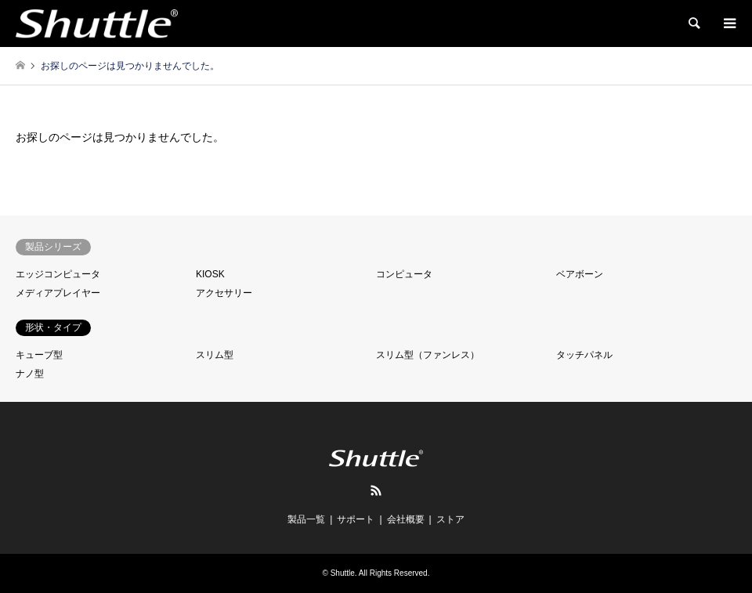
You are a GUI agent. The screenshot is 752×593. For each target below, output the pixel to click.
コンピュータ (404, 274)
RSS (376, 490)
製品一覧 (306, 519)
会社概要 (406, 519)
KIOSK (210, 274)
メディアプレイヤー (58, 292)
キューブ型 (39, 354)
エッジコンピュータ (58, 274)
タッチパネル (584, 354)
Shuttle (343, 573)
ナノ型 (30, 373)
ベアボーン (579, 274)
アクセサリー (224, 292)
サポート (355, 519)
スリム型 (214, 354)
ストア (450, 519)
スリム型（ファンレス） (427, 354)
